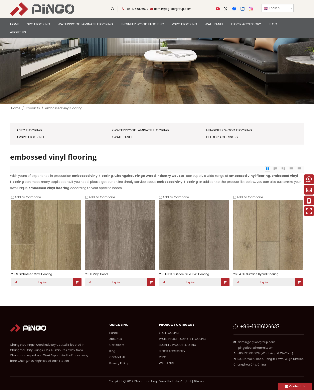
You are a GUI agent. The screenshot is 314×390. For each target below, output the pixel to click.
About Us (115, 339)
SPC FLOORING (30, 130)
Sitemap (199, 381)
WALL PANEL (123, 137)
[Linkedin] (243, 9)
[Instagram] (251, 9)
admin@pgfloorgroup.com (172, 9)
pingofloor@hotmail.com (255, 348)
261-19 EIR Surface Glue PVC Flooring (184, 274)
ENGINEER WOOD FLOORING (230, 130)
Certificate (117, 345)
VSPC (162, 357)
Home (113, 333)
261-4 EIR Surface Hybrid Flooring (255, 274)
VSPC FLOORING (31, 137)
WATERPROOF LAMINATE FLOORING (141, 130)
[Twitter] (226, 9)
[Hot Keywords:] (113, 9)
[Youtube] (218, 9)
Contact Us (117, 357)
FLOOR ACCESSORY (223, 137)
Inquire (28, 282)
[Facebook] (234, 9)
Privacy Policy (118, 363)
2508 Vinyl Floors (96, 274)
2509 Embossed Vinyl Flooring (31, 274)
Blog (112, 351)
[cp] (157, 71)
